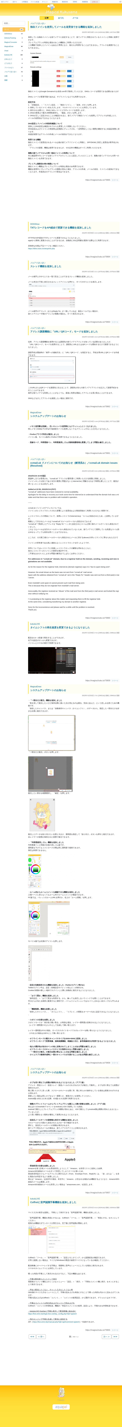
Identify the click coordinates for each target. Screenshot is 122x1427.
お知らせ (95, 2)
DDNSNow (34, 224)
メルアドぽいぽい (38, 23)
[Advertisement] (14, 121)
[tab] (14, 29)
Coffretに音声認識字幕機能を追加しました (53, 1202)
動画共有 (65, 2)
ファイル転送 (35, 2)
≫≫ (115, 1337)
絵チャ (15, 2)
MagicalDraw (35, 413)
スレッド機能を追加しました (45, 266)
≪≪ (32, 1337)
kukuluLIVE (35, 624)
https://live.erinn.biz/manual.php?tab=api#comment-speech (56, 1322)
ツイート (115, 180)
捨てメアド (4, 2)
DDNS (75, 2)
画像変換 (85, 2)
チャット (45, 2)
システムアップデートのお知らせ (48, 416)
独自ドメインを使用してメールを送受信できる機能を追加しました (66, 27)
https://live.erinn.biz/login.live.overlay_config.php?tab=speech (52, 1314)
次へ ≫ (106, 1337)
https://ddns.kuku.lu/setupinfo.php (41, 248)
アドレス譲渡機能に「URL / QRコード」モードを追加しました (64, 331)
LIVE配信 (25, 2)
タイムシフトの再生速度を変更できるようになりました (60, 627)
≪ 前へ (41, 1337)
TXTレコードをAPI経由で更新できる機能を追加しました (60, 227)
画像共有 (55, 2)
